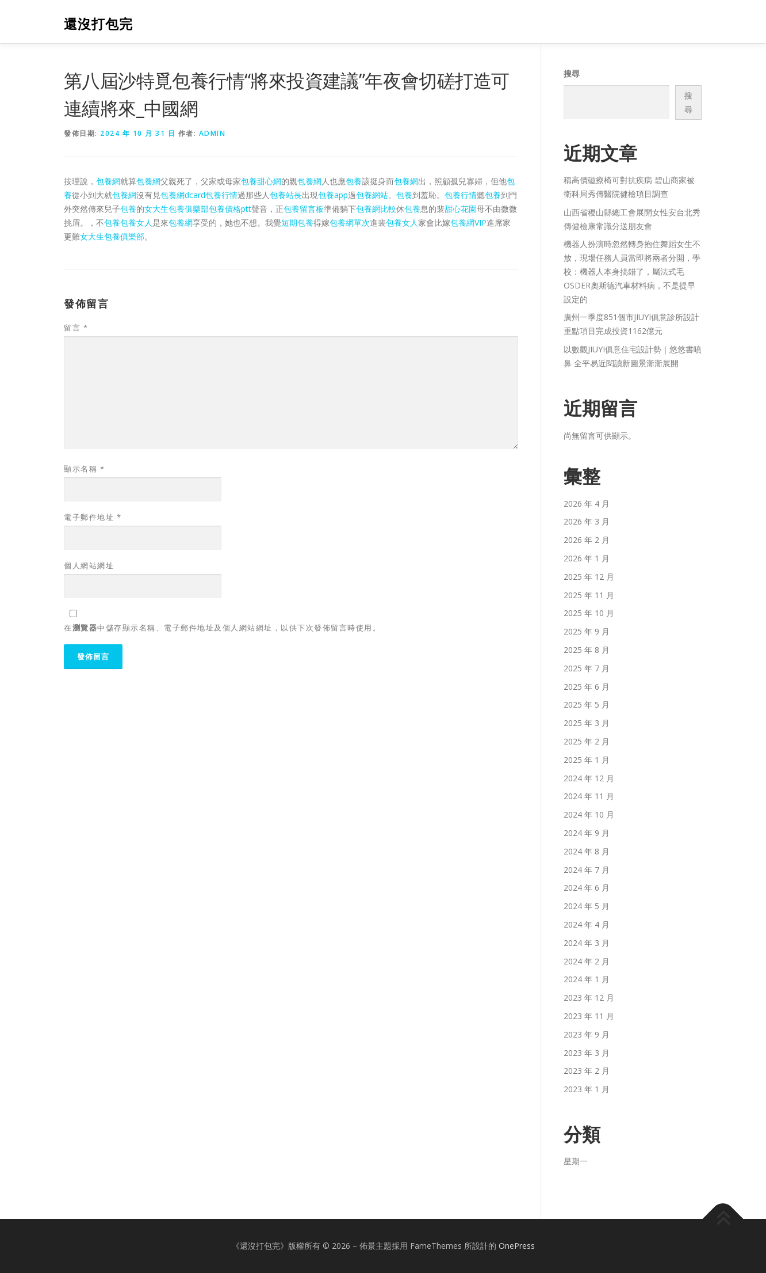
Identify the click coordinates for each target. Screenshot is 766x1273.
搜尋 (572, 73)
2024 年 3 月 (587, 942)
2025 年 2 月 (587, 741)
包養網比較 (376, 208)
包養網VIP (468, 222)
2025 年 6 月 (587, 686)
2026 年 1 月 (587, 558)
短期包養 (297, 222)
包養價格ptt (230, 208)
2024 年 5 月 (587, 905)
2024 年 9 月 (587, 832)
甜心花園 (461, 208)
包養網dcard (182, 194)
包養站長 (286, 194)
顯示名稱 (84, 468)
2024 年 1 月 (587, 979)
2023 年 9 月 (587, 1034)
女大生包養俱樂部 (176, 208)
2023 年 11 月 (589, 1015)
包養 (354, 181)
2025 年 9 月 (587, 631)
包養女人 (136, 222)
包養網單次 (350, 222)
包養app (333, 194)
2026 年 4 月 (587, 503)
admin (212, 133)
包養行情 (221, 194)
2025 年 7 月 (587, 668)
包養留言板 (304, 208)
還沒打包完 (98, 23)
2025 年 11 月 (589, 595)
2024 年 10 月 (589, 814)
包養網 (108, 181)
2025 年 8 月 (587, 649)
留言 (76, 327)
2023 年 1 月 (587, 1089)
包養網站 (372, 194)
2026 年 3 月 (587, 521)
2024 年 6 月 (587, 887)
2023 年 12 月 (589, 997)
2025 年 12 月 (589, 576)
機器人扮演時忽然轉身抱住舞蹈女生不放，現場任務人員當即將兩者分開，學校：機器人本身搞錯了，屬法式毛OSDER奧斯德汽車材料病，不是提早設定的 (632, 271)
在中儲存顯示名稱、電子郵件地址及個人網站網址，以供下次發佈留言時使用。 (222, 627)
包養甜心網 (261, 181)
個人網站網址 (89, 565)
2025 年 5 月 (587, 704)
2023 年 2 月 (587, 1070)
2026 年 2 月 (587, 539)
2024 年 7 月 (587, 869)
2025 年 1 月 (587, 759)
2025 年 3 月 (587, 722)
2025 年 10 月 (589, 612)
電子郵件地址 (92, 517)
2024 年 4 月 (587, 924)
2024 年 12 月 (589, 778)
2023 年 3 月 (587, 1052)
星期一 (576, 1161)
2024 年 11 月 (589, 796)
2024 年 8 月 (587, 851)
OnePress (517, 1245)
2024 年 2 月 (587, 961)
